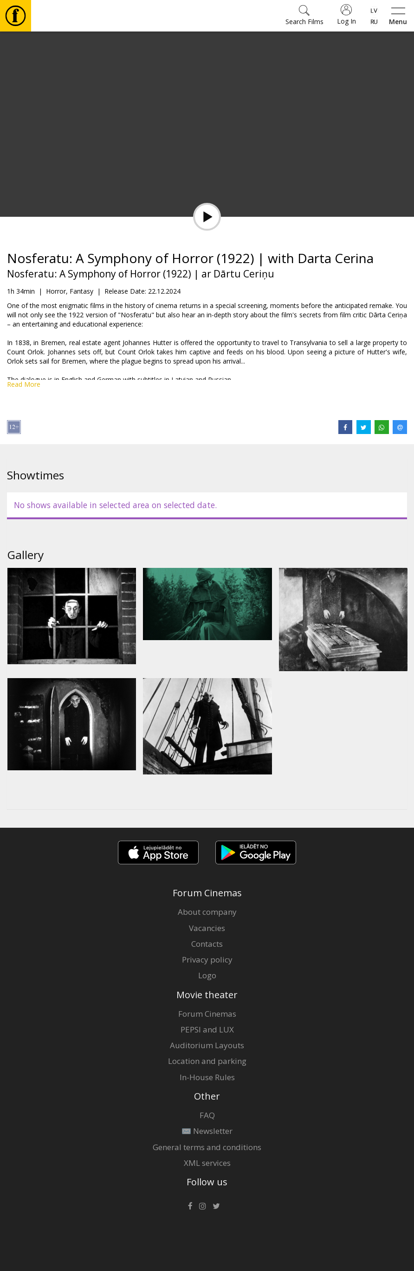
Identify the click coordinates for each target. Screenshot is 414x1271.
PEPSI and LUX (207, 1029)
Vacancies (207, 928)
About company (207, 911)
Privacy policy (207, 959)
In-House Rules (207, 1077)
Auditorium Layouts (207, 1045)
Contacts (207, 943)
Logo (207, 975)
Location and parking (207, 1061)
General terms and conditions (207, 1147)
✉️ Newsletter (207, 1131)
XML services (207, 1163)
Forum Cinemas (207, 1013)
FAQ (207, 1115)
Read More (23, 384)
